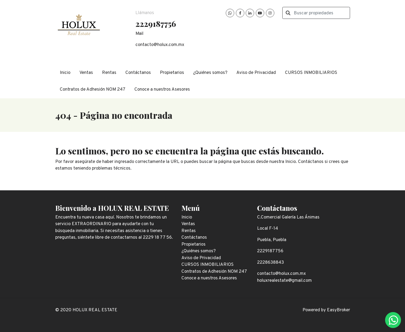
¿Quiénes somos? (210, 73)
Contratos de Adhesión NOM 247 (92, 90)
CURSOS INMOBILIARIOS (311, 73)
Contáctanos (138, 73)
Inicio (65, 73)
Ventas (86, 73)
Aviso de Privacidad (256, 73)
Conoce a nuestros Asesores (162, 90)
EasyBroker (338, 310)
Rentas (109, 73)
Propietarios (172, 73)
